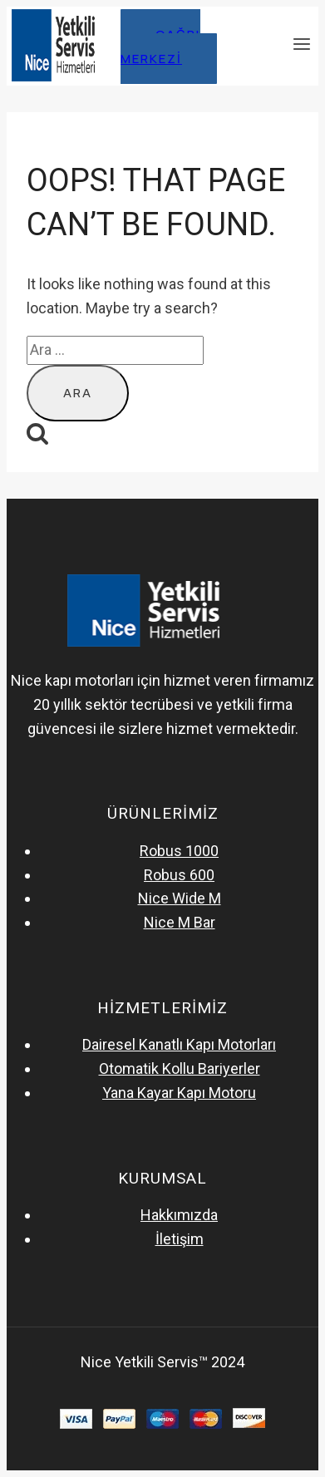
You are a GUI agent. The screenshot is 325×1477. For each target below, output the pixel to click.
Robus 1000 (179, 850)
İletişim (179, 1239)
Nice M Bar (179, 922)
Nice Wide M (179, 898)
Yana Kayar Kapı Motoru (179, 1092)
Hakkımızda (179, 1214)
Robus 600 (179, 875)
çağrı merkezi (160, 46)
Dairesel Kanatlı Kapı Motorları (179, 1044)
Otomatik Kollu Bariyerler (179, 1068)
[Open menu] (301, 46)
